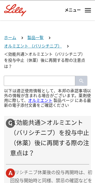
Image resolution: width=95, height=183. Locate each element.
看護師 (47, 142)
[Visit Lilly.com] (47, 27)
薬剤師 (47, 123)
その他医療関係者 (47, 161)
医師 (47, 104)
